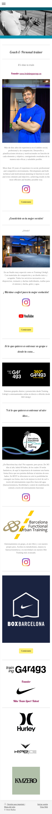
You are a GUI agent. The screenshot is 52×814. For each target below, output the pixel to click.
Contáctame (26, 202)
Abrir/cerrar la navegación (26, 4)
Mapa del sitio (9, 807)
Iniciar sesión (42, 804)
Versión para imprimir (14, 804)
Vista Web (44, 807)
